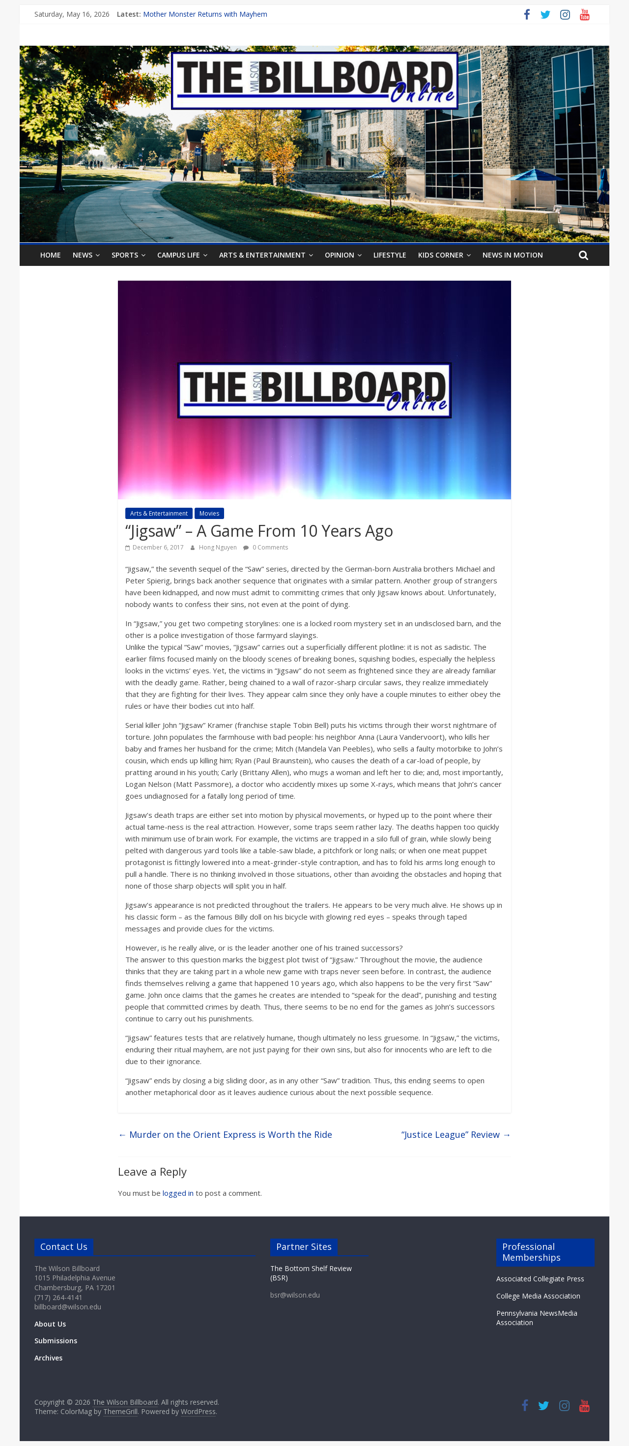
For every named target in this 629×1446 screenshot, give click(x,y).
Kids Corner (440, 255)
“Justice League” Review (456, 1134)
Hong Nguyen (218, 547)
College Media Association (538, 1296)
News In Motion (513, 255)
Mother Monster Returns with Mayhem (205, 14)
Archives (48, 1357)
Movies (209, 513)
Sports (125, 255)
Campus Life (178, 255)
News (82, 255)
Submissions (55, 1340)
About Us (50, 1324)
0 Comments (265, 547)
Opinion (339, 255)
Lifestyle (389, 255)
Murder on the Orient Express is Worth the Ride (225, 1134)
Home (50, 255)
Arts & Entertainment (262, 255)
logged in (178, 1193)
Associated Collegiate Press (540, 1278)
